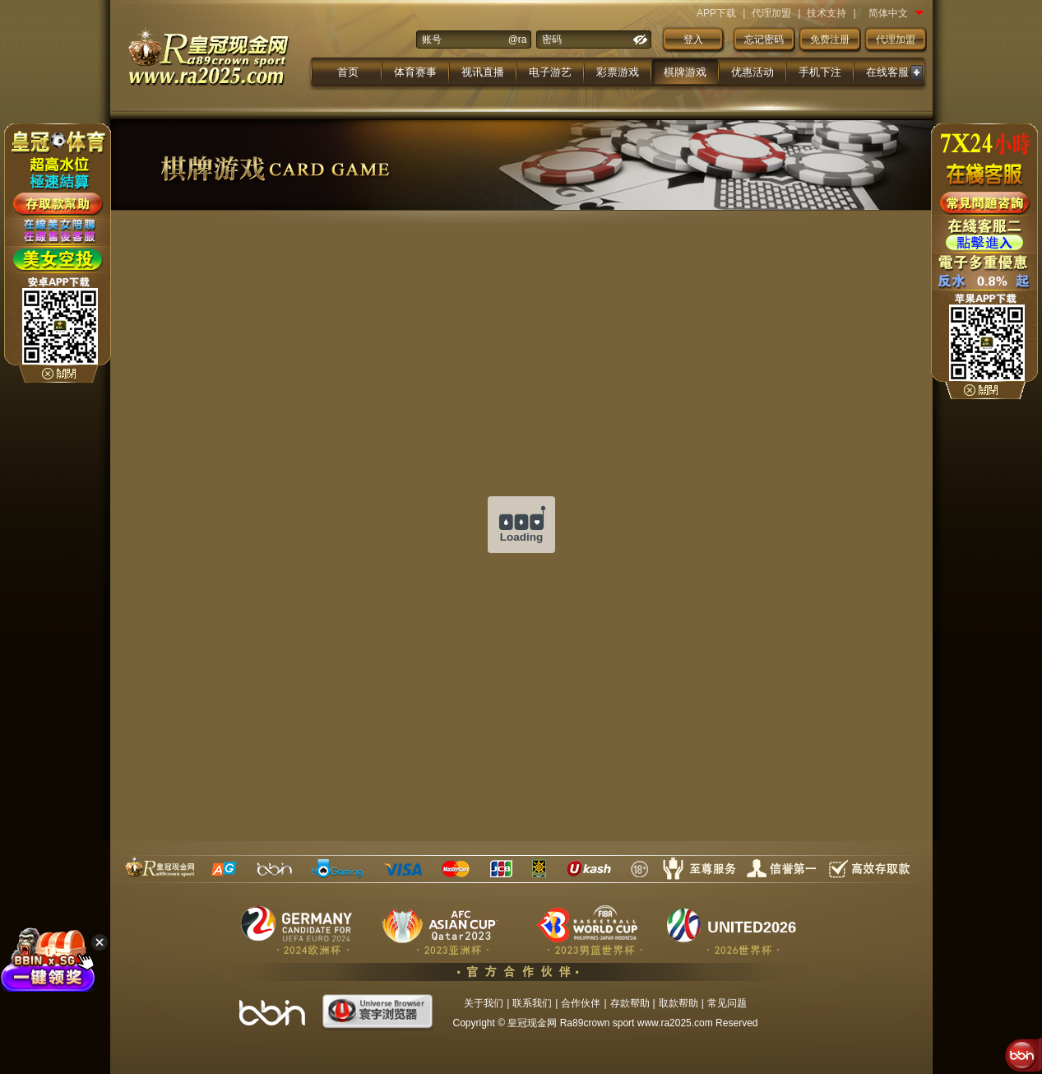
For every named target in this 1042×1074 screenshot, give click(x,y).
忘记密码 (764, 39)
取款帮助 (678, 1003)
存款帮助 (630, 1003)
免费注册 (830, 39)
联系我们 (532, 1003)
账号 (432, 39)
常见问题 (727, 1003)
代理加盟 (771, 13)
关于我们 (483, 1003)
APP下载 (716, 13)
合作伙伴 (580, 1003)
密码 (552, 39)
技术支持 (826, 13)
